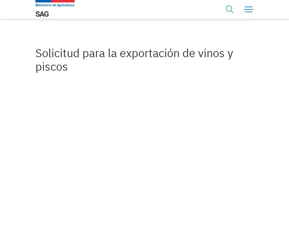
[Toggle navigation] (229, 9)
